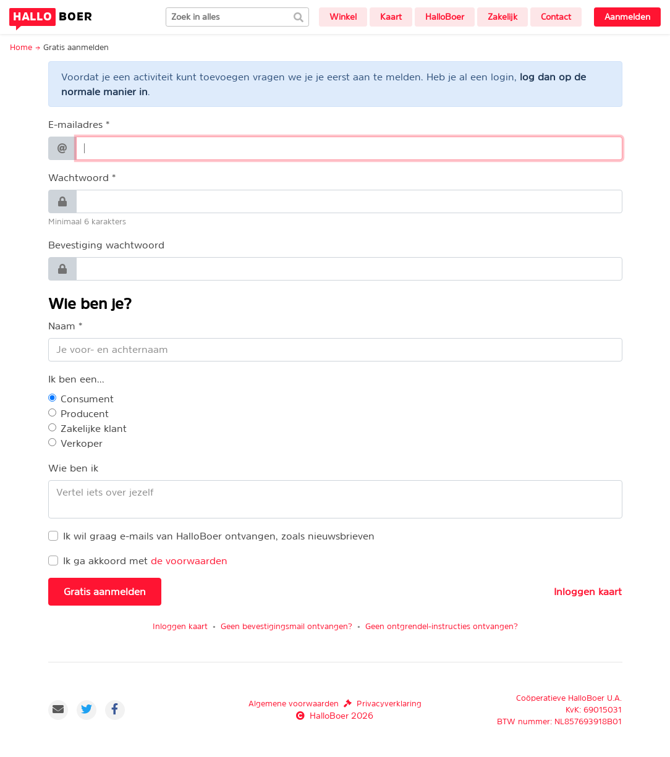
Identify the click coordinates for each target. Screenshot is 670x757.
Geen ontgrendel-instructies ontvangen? (441, 626)
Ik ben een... (76, 379)
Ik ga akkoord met (105, 560)
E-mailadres (75, 124)
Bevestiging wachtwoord (106, 245)
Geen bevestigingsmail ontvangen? (286, 626)
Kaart (391, 16)
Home (21, 47)
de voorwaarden (189, 560)
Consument (87, 399)
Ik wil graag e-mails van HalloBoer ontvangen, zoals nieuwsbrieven (219, 536)
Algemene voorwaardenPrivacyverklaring (335, 704)
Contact (556, 16)
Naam (61, 326)
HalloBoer (444, 16)
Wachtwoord (78, 177)
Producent (85, 413)
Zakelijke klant (94, 428)
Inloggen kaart (588, 591)
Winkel (343, 16)
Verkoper (82, 443)
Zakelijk (502, 16)
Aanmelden (627, 16)
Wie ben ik (73, 468)
